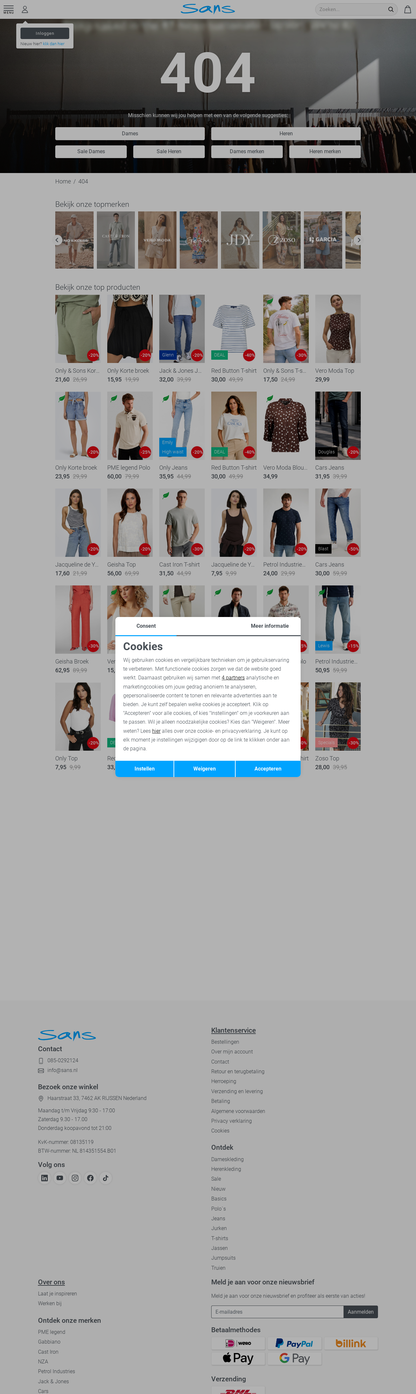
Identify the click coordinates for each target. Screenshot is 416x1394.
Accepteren (267, 769)
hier (156, 731)
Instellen (145, 769)
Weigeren (204, 769)
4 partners (233, 678)
